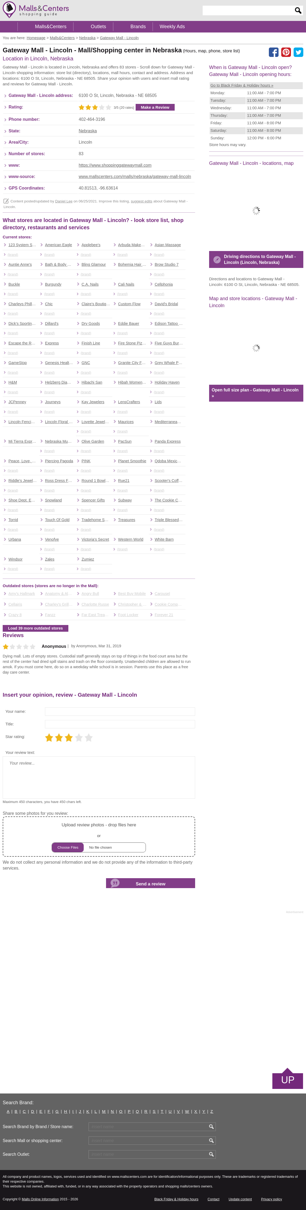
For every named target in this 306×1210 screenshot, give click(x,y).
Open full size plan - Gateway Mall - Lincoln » (255, 393)
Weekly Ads (172, 26)
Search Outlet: (16, 1154)
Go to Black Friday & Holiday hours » (241, 85)
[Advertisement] (153, 990)
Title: (9, 724)
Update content (240, 1199)
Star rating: (15, 736)
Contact (213, 1199)
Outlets (98, 26)
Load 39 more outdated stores (35, 628)
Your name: (15, 711)
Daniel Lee (64, 201)
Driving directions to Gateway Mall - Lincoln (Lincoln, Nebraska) (260, 259)
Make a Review (155, 107)
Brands (138, 26)
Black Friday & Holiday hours (176, 1199)
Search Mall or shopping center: (32, 1140)
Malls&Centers (50, 26)
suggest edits (141, 201)
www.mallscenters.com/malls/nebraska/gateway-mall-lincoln (135, 176)
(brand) (13, 255)
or (99, 836)
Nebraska (88, 131)
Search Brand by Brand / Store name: (38, 1126)
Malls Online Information (40, 1199)
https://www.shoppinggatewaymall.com (115, 165)
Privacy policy (271, 1199)
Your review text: (20, 752)
